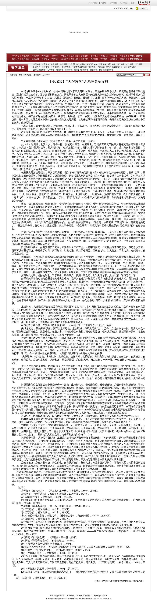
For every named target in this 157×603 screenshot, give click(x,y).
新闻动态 (25, 59)
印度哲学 (68, 70)
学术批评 (54, 59)
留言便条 (86, 596)
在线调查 (103, 596)
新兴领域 (74, 56)
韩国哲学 (59, 70)
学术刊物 (84, 59)
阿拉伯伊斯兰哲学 (81, 70)
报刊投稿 (124, 3)
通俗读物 (84, 56)
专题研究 (45, 64)
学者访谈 (123, 56)
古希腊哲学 (55, 67)
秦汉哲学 (63, 64)
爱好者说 (94, 56)
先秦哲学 (54, 64)
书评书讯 (45, 59)
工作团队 (78, 596)
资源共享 (123, 59)
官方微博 (113, 3)
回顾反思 (35, 59)
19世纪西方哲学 (130, 67)
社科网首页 (93, 3)
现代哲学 (138, 64)
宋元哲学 (102, 64)
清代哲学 (120, 64)
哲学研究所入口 (136, 59)
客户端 (104, 3)
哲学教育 (104, 59)
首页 (20, 75)
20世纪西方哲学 (39, 70)
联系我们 (61, 596)
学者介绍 (104, 56)
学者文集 (113, 56)
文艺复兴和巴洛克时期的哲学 (84, 67)
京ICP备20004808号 (82, 599)
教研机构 (94, 59)
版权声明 (70, 596)
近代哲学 (129, 64)
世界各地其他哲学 (106, 70)
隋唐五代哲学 (92, 64)
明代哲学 (111, 64)
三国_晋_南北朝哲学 (77, 64)
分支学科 (54, 56)
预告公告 (15, 59)
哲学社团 (74, 59)
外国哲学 (36, 67)
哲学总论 (25, 56)
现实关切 (113, 59)
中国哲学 (36, 64)
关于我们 (53, 596)
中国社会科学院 (136, 56)
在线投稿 (95, 596)
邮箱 (132, 3)
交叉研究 (64, 56)
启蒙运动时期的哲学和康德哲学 (109, 67)
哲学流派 (45, 56)
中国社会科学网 (143, 3)
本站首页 (15, 56)
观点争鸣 (64, 59)
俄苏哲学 (93, 70)
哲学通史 (35, 56)
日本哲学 (50, 70)
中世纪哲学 (66, 67)
